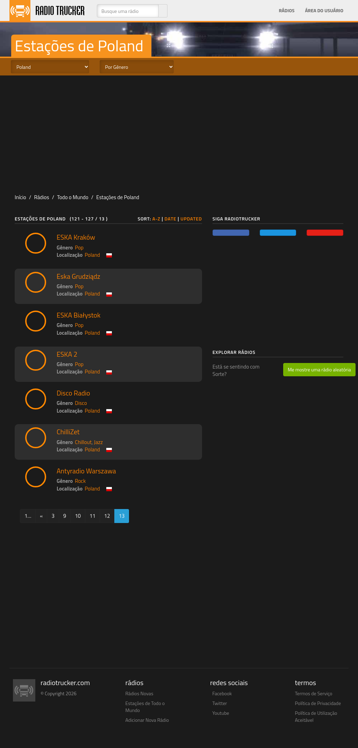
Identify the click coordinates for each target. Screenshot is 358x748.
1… (27, 516)
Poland (92, 255)
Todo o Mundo (72, 197)
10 (78, 516)
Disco (81, 403)
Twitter (219, 703)
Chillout (83, 442)
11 (92, 516)
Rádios (286, 10)
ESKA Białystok (78, 315)
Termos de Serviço (313, 693)
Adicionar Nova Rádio (147, 720)
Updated (191, 218)
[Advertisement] (179, 131)
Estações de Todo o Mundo (145, 706)
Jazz (98, 442)
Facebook (222, 693)
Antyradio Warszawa (86, 471)
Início (20, 197)
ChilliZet (68, 432)
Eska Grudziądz (78, 276)
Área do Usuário (324, 10)
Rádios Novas (139, 693)
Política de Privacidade (318, 703)
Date (171, 218)
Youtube (220, 713)
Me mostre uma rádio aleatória (319, 369)
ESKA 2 (67, 354)
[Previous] (41, 516)
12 (107, 516)
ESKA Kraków (76, 237)
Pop (79, 248)
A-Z (156, 218)
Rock (80, 481)
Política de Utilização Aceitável (316, 716)
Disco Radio (73, 393)
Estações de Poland (117, 197)
